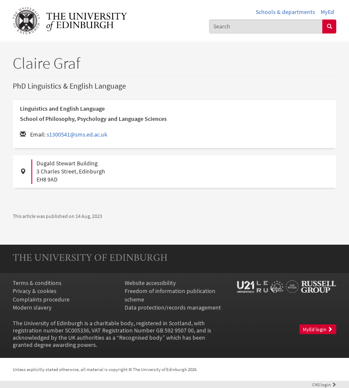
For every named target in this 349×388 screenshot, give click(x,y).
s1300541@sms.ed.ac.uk (77, 134)
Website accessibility (150, 283)
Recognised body (140, 337)
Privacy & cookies (34, 291)
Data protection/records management (173, 307)
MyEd (327, 12)
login (324, 385)
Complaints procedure (41, 299)
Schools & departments (285, 12)
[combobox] (266, 26)
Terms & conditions (37, 283)
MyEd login (317, 329)
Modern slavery (32, 307)
